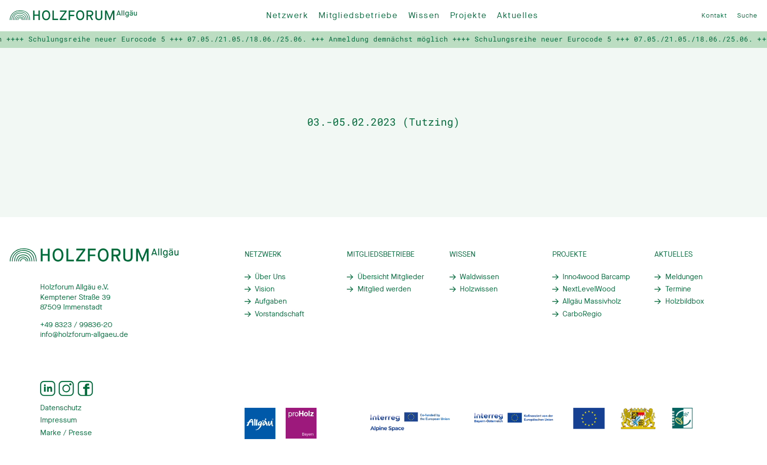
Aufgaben (271, 301)
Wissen (424, 15)
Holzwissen (478, 289)
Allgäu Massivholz (592, 301)
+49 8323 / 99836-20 (76, 325)
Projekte (468, 15)
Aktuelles (518, 15)
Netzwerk (287, 15)
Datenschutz (61, 408)
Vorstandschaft (279, 314)
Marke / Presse (66, 433)
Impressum (58, 420)
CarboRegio (582, 314)
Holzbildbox (684, 301)
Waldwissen (479, 277)
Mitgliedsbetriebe (358, 15)
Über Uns (270, 277)
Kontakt (714, 15)
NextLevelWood (589, 289)
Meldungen (683, 277)
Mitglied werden (384, 289)
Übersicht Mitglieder (391, 277)
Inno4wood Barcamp (596, 277)
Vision (264, 289)
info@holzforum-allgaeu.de (84, 334)
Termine (678, 289)
